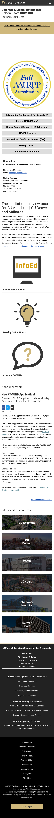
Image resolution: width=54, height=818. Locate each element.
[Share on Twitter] (8, 407)
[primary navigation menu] (50, 3)
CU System (27, 751)
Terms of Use (27, 760)
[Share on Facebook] (3, 407)
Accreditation (27, 769)
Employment (27, 774)
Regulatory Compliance (13, 17)
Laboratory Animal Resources (27, 691)
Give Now (27, 778)
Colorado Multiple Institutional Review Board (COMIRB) (21, 11)
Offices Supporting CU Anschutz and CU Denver (27, 677)
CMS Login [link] (27, 807)
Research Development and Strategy (27, 715)
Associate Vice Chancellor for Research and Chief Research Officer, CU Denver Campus (27, 727)
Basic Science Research (26, 681)
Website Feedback (27, 747)
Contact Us (27, 742)
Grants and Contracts (27, 686)
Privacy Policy (27, 756)
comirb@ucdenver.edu (17, 173)
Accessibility (27, 765)
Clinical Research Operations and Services (27, 706)
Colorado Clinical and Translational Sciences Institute (27, 710)
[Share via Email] (12, 407)
